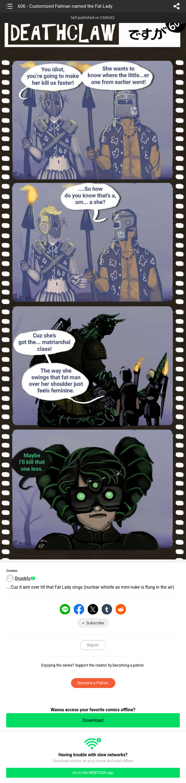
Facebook (79, 609)
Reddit (121, 609)
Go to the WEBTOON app (93, 773)
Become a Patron (93, 683)
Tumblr (107, 609)
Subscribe (95, 623)
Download (93, 720)
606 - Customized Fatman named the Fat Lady (65, 6)
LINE (65, 609)
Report (93, 645)
